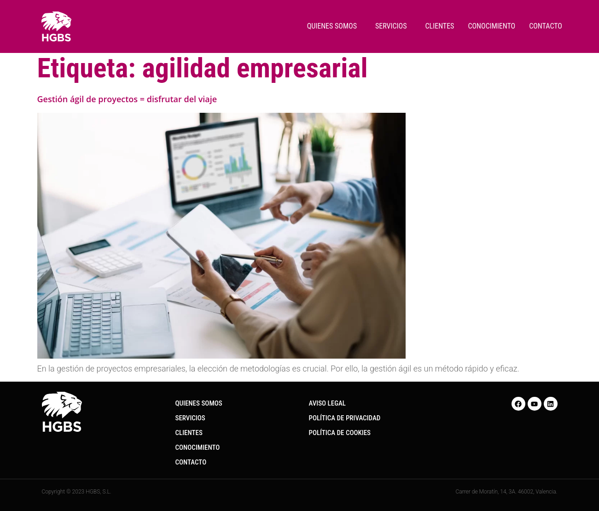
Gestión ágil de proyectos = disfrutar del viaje (127, 99)
